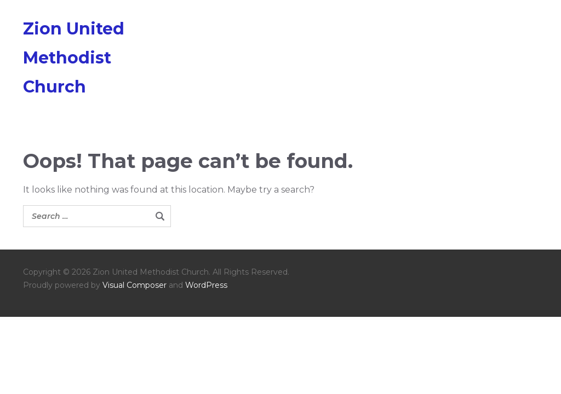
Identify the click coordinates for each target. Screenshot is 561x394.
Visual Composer (134, 285)
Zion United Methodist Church (73, 58)
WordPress (206, 285)
